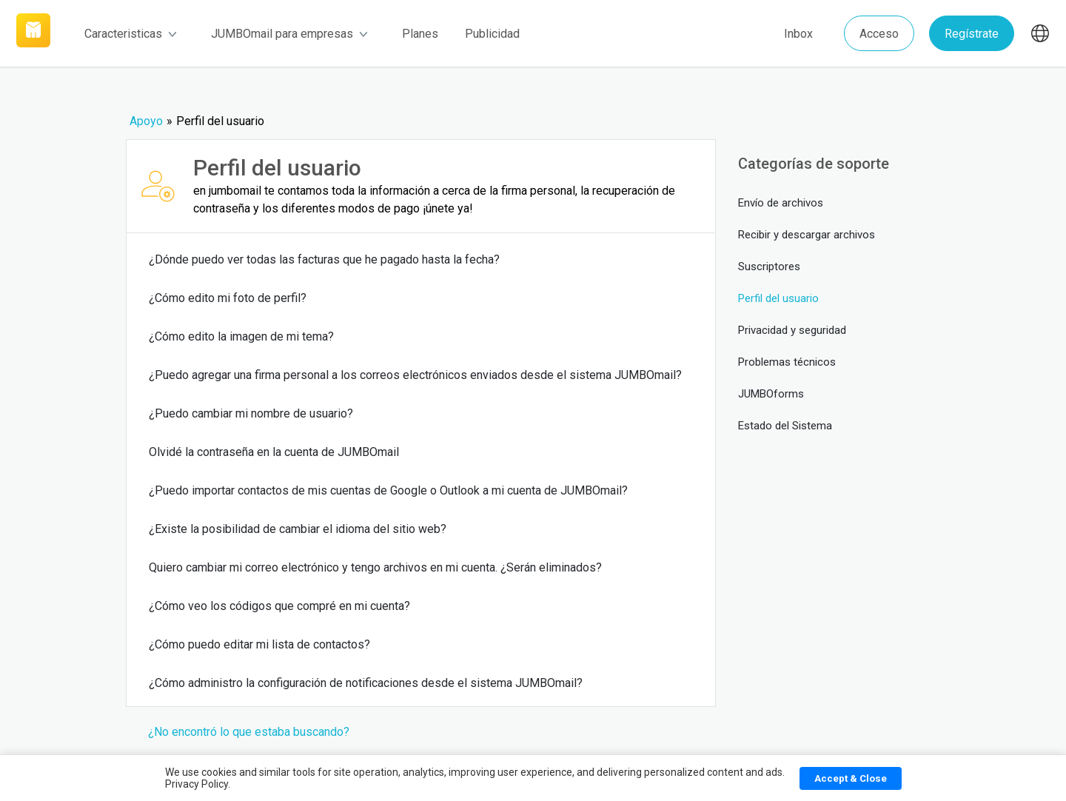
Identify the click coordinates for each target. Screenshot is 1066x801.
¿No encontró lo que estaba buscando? (248, 732)
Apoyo (146, 121)
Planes (420, 34)
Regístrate (972, 34)
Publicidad (492, 34)
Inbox (798, 34)
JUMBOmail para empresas (289, 34)
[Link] (33, 33)
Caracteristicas (130, 34)
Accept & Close (850, 778)
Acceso (879, 34)
